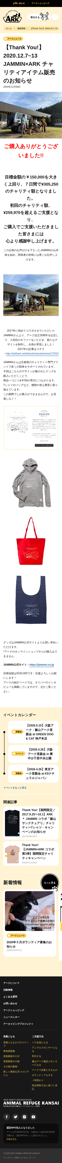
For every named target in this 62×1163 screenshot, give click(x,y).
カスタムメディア (28, 1158)
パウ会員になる (40, 1042)
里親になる (9, 1036)
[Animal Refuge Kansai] (12, 16)
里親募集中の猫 (11, 1061)
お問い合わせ (10, 1003)
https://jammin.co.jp (41, 664)
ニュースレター (11, 1017)
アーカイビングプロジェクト (18, 1024)
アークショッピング (13, 1010)
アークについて (11, 983)
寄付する (36, 1056)
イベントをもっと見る (14, 787)
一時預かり (37, 1080)
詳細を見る (12, 1139)
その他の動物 (10, 1066)
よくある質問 (10, 996)
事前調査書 (9, 1051)
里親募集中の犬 (11, 1056)
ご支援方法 (37, 1036)
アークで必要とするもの (44, 1070)
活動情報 (8, 990)
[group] (29, 923)
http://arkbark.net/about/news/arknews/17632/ (32, 353)
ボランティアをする (42, 1075)
